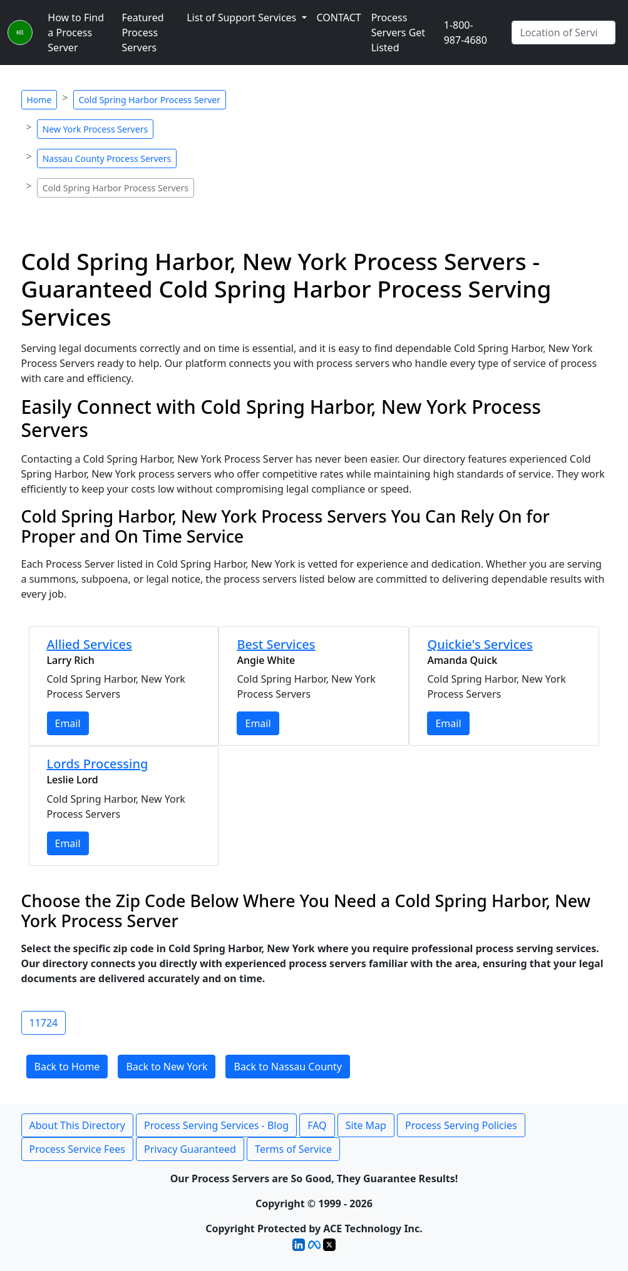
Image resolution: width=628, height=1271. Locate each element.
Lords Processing (97, 763)
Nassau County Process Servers (107, 158)
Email (68, 723)
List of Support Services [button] (243, 17)
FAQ (316, 1125)
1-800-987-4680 (465, 32)
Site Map (366, 1125)
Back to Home (67, 1066)
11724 (43, 1023)
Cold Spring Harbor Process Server (150, 100)
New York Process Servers (95, 129)
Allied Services (89, 644)
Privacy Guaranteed (190, 1149)
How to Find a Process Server (76, 32)
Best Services (276, 644)
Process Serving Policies (461, 1125)
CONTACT (339, 17)
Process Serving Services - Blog (216, 1125)
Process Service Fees (77, 1149)
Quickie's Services (479, 644)
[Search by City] (563, 32)
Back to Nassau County (287, 1066)
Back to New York (166, 1066)
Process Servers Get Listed (398, 32)
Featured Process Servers (142, 32)
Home (39, 100)
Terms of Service (293, 1149)
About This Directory (77, 1125)
